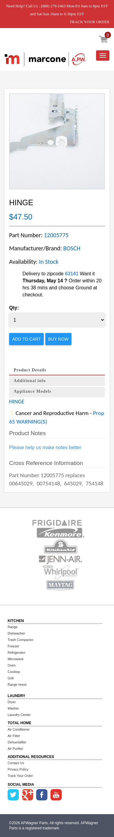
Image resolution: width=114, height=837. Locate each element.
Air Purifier (15, 748)
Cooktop (14, 672)
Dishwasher (16, 633)
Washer (13, 708)
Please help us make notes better (45, 447)
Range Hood (17, 684)
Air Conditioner (19, 729)
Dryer (12, 702)
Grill (11, 678)
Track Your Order (20, 776)
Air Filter (14, 736)
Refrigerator (16, 652)
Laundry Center (19, 715)
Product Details (30, 370)
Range (12, 627)
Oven (12, 665)
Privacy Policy (18, 769)
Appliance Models (32, 391)
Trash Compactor (20, 640)
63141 (72, 273)
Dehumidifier (17, 742)
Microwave (16, 659)
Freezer (13, 646)
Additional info (30, 380)
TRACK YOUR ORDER (89, 22)
